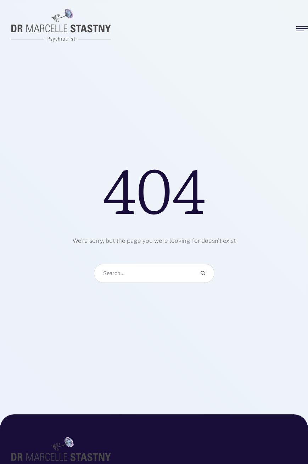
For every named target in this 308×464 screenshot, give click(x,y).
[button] (288, 432)
